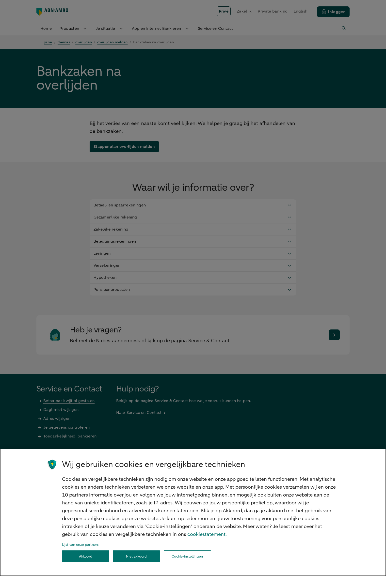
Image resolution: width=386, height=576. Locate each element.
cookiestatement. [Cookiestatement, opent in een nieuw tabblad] (207, 534)
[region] (193, 512)
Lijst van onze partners (80, 544)
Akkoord (85, 556)
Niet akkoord (136, 556)
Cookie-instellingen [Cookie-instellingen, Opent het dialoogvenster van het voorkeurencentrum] (187, 556)
